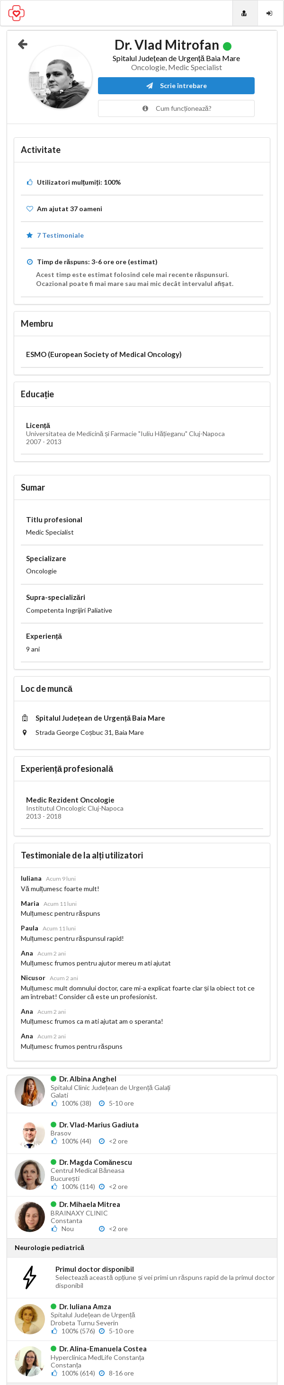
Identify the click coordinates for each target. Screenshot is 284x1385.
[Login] (270, 13)
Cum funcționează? (177, 108)
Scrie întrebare (176, 85)
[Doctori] (245, 13)
